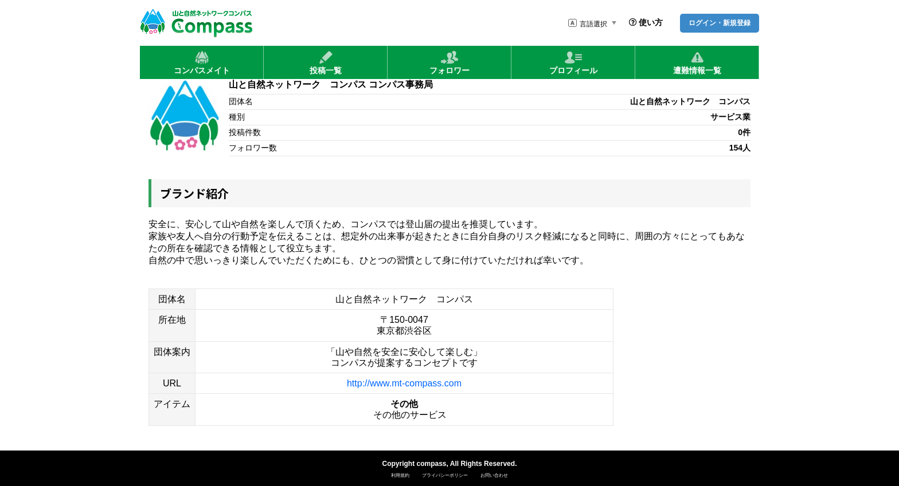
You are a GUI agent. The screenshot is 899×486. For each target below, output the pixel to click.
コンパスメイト (202, 62)
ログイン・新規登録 (720, 23)
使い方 (646, 22)
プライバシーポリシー (445, 475)
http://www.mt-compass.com (404, 383)
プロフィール (573, 62)
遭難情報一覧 (697, 62)
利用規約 (400, 475)
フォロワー (449, 62)
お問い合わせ (494, 475)
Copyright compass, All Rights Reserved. (449, 464)
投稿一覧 (326, 62)
